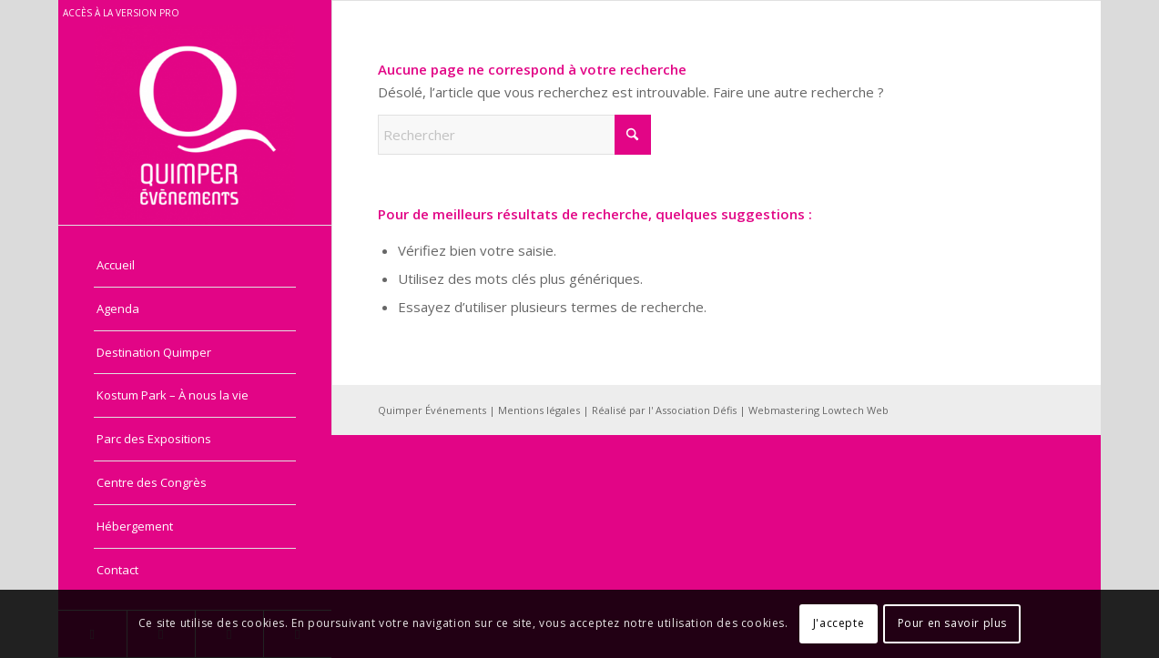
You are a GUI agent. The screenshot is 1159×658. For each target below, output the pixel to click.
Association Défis (696, 410)
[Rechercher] (514, 135)
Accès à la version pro (121, 12)
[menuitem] (195, 266)
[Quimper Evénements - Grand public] (195, 125)
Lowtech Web (855, 410)
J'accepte (838, 623)
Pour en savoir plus (952, 623)
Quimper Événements (433, 410)
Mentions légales (540, 410)
